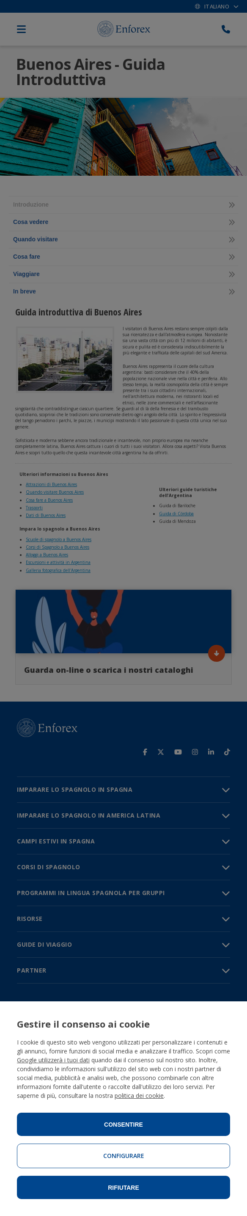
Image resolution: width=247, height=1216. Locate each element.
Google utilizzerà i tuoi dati (53, 1060)
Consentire (123, 1124)
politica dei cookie (139, 1096)
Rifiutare (123, 1187)
